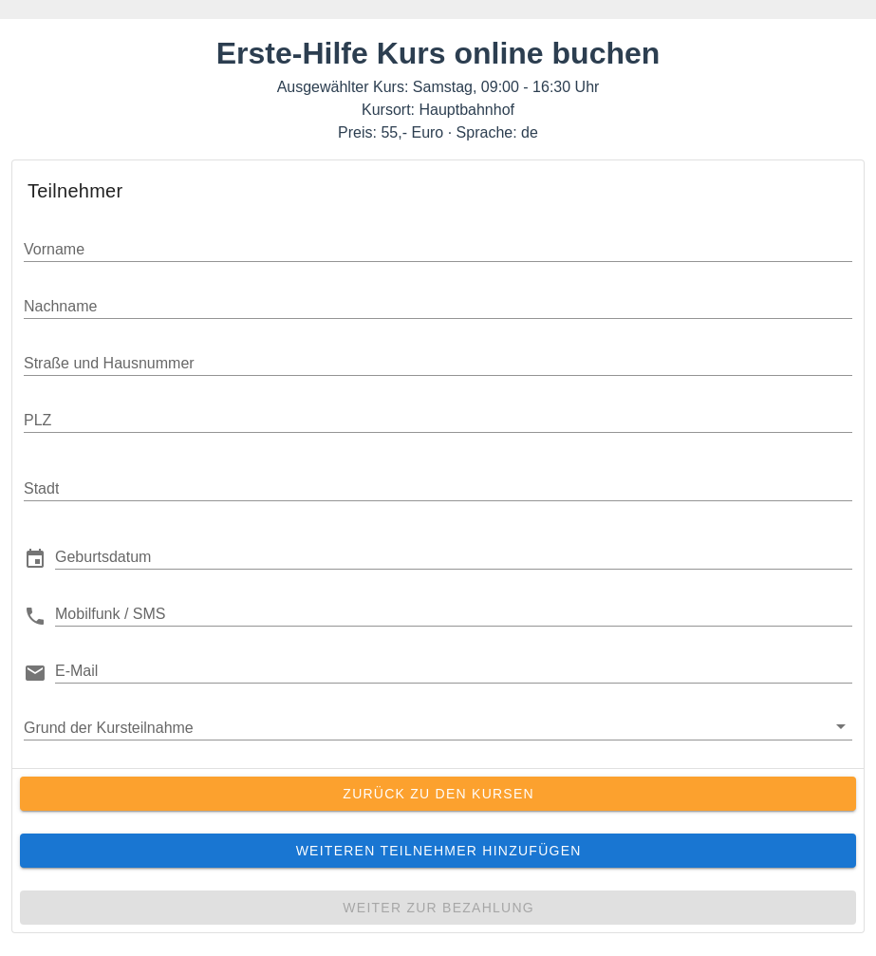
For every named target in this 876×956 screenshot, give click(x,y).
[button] (453, 556)
